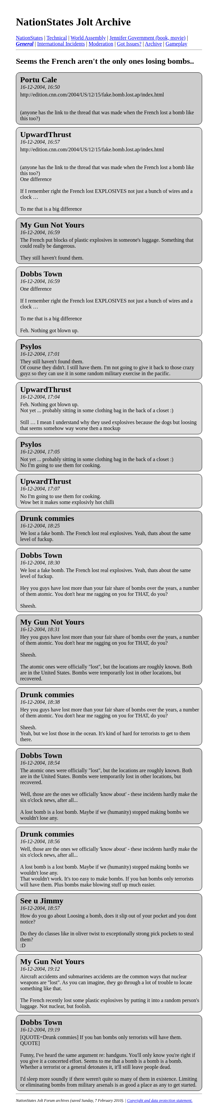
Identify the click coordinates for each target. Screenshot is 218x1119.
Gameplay (176, 44)
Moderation (101, 44)
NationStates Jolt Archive (73, 22)
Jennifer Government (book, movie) (147, 38)
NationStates (29, 38)
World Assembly (88, 38)
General (24, 44)
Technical (57, 38)
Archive (153, 44)
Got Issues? (129, 44)
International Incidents (61, 44)
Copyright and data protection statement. (160, 1100)
